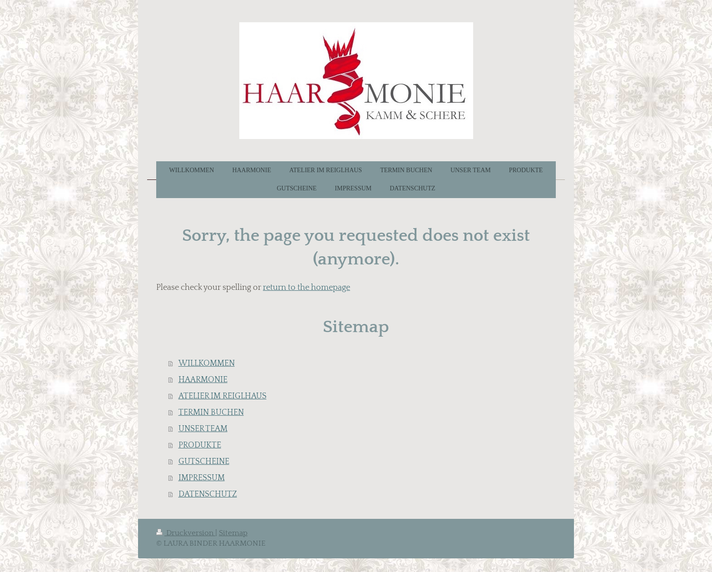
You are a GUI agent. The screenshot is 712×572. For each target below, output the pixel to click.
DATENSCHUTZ (207, 494)
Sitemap (233, 533)
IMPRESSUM (201, 477)
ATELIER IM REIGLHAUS (222, 396)
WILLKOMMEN (206, 363)
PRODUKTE (199, 445)
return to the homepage (306, 287)
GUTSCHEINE (203, 461)
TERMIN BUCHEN (211, 412)
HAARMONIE (202, 379)
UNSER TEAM (202, 428)
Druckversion (185, 533)
